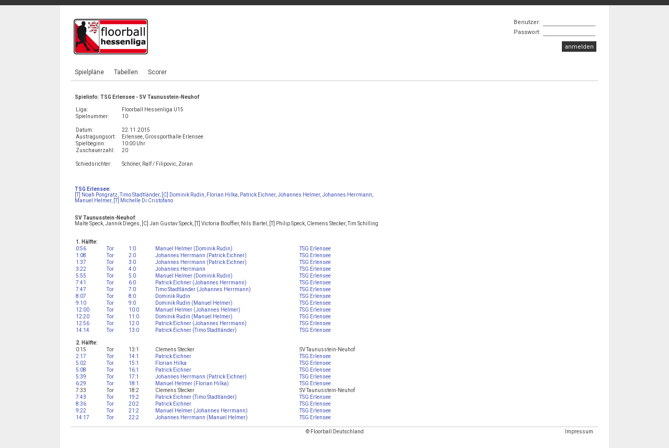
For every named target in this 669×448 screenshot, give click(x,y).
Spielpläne (89, 72)
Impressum (579, 431)
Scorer (157, 72)
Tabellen (126, 72)
